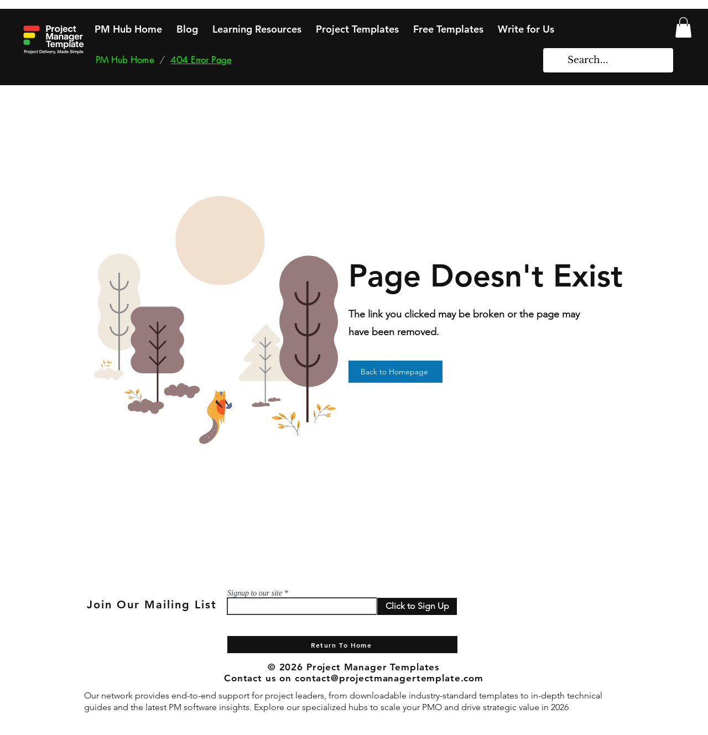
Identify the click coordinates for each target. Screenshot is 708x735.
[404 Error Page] (201, 60)
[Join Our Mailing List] (152, 604)
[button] (683, 27)
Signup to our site (254, 593)
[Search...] (609, 60)
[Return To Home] (342, 644)
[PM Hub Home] (124, 60)
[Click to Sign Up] (417, 606)
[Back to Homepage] (395, 372)
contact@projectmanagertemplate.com (389, 678)
